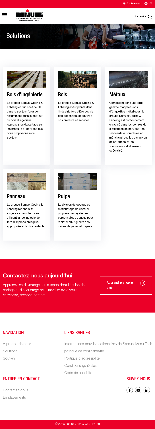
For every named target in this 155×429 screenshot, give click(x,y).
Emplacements (132, 4)
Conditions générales (80, 366)
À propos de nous (17, 344)
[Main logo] (29, 15)
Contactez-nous (15, 390)
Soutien (9, 359)
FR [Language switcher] (148, 4)
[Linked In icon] (138, 390)
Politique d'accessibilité (82, 359)
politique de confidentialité (84, 351)
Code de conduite (78, 373)
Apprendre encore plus (126, 286)
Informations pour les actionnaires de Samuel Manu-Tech (108, 344)
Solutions (10, 351)
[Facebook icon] (130, 390)
